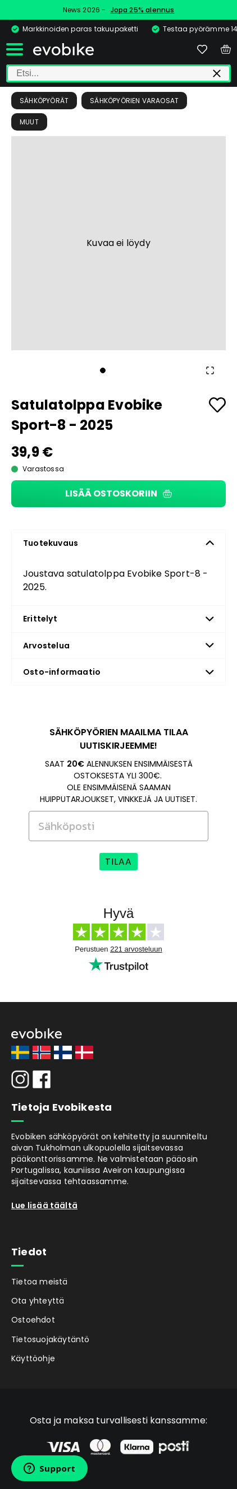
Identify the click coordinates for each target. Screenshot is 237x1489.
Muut (29, 122)
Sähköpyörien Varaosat (134, 100)
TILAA (118, 861)
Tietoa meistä (39, 1281)
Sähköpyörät (44, 100)
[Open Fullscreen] (210, 370)
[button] (118, 243)
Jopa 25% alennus (143, 10)
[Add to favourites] (217, 404)
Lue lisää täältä (44, 1205)
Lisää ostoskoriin (118, 493)
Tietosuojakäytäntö (50, 1339)
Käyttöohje (33, 1358)
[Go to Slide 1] (103, 370)
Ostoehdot (33, 1319)
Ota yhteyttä (37, 1300)
